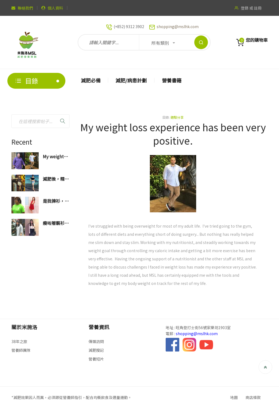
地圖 (234, 397)
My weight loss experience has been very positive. (54, 156)
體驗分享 (177, 117)
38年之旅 (19, 341)
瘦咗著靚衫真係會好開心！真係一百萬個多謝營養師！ (56, 223)
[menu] (169, 81)
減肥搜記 (96, 350)
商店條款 (253, 397)
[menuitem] (91, 80)
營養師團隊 (21, 350)
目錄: (166, 117)
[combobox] (40, 121)
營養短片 (96, 359)
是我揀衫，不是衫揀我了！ (56, 201)
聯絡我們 (25, 8)
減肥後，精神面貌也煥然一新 (56, 179)
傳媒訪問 (96, 341)
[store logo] (27, 42)
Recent (21, 142)
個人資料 (55, 8)
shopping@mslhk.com (178, 26)
